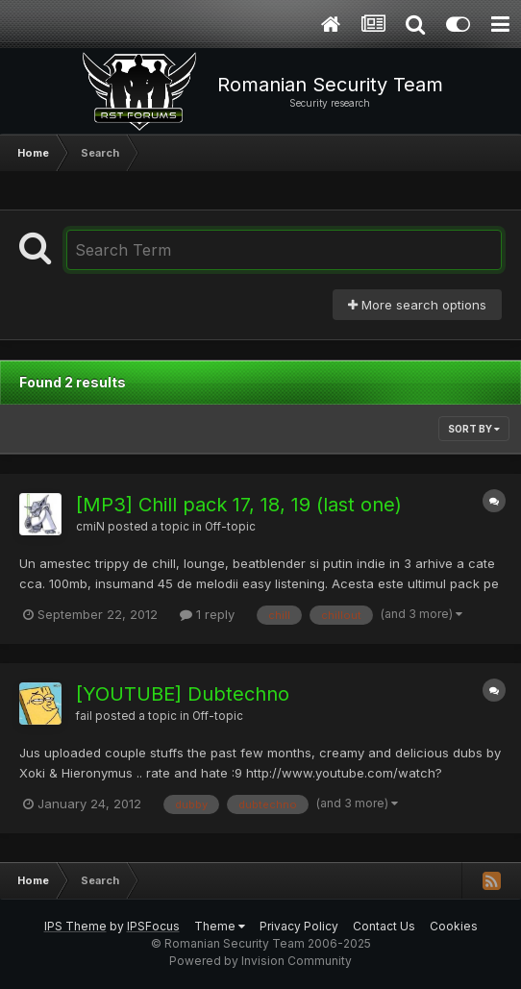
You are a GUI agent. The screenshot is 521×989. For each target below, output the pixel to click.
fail (84, 716)
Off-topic (230, 526)
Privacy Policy (299, 926)
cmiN (90, 526)
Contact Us (384, 926)
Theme (219, 926)
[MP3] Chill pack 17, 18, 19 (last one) (239, 504)
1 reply (207, 614)
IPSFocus (153, 926)
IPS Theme (75, 926)
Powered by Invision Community (260, 960)
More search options (417, 304)
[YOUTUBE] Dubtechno (182, 693)
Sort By (474, 428)
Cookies (454, 926)
